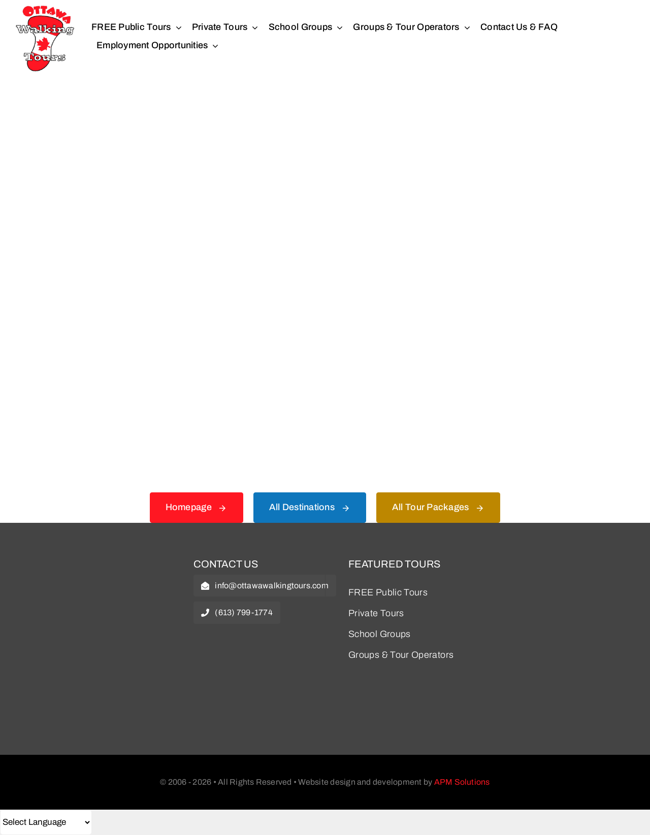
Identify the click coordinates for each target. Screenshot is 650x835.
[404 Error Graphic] (325, 116)
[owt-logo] (93, 565)
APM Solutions (462, 782)
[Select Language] (46, 822)
